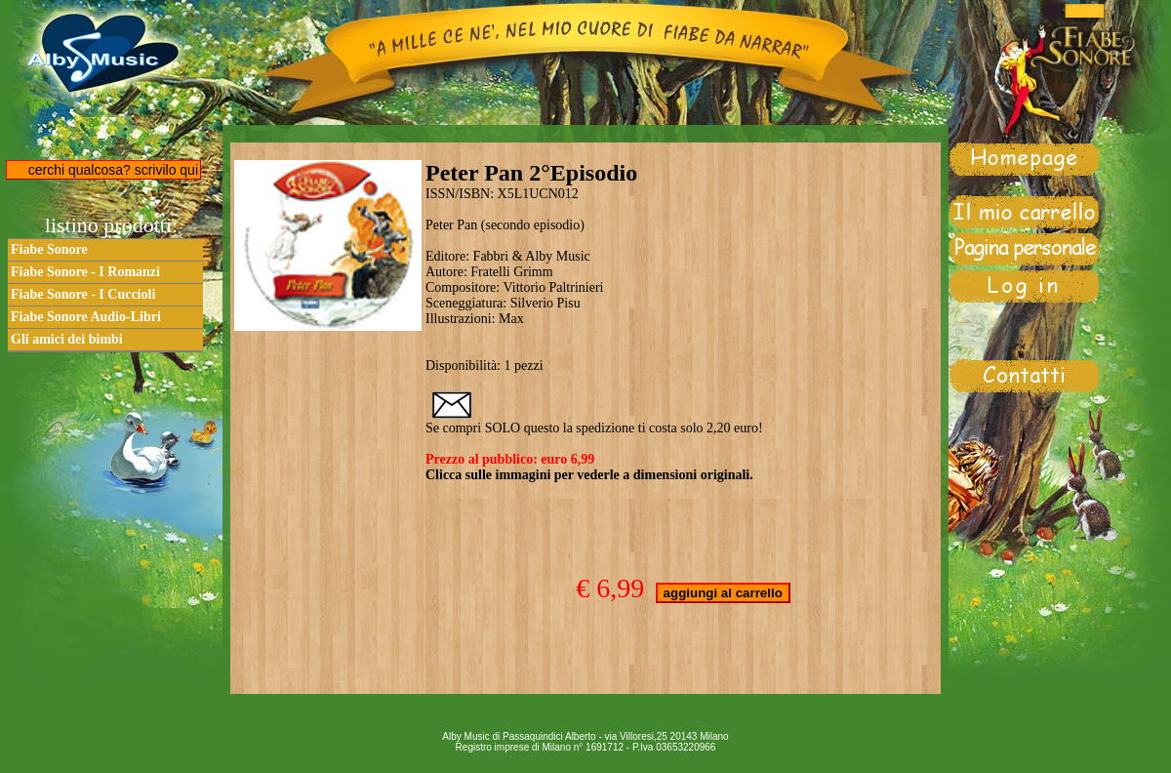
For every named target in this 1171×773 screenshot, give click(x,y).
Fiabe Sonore (49, 249)
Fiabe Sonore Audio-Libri (86, 316)
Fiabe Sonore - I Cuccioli (83, 294)
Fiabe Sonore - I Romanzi (85, 271)
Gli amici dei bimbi (67, 339)
